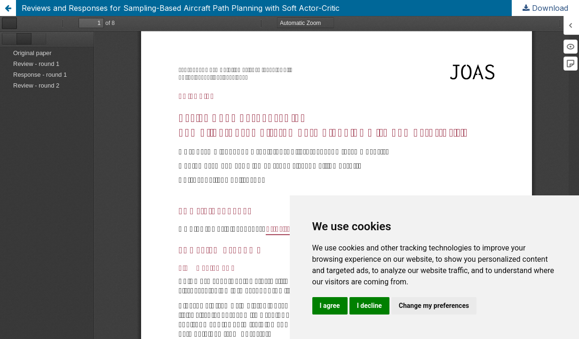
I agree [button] (330, 305)
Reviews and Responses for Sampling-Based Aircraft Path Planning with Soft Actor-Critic (181, 8)
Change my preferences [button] (434, 305)
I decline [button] (369, 305)
